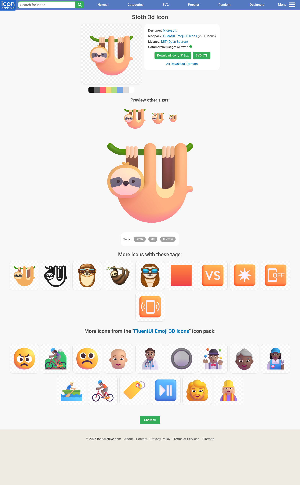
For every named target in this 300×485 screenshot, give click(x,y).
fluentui (168, 239)
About (128, 439)
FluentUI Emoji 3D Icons (180, 36)
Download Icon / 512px (173, 55)
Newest (102, 5)
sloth (140, 239)
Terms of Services (186, 439)
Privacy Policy (160, 439)
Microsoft (170, 30)
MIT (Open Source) (174, 41)
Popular (193, 5)
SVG (166, 5)
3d (152, 239)
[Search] (79, 4)
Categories (136, 5)
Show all (150, 420)
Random (224, 5)
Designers (257, 5)
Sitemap (208, 439)
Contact (141, 439)
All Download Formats (182, 64)
